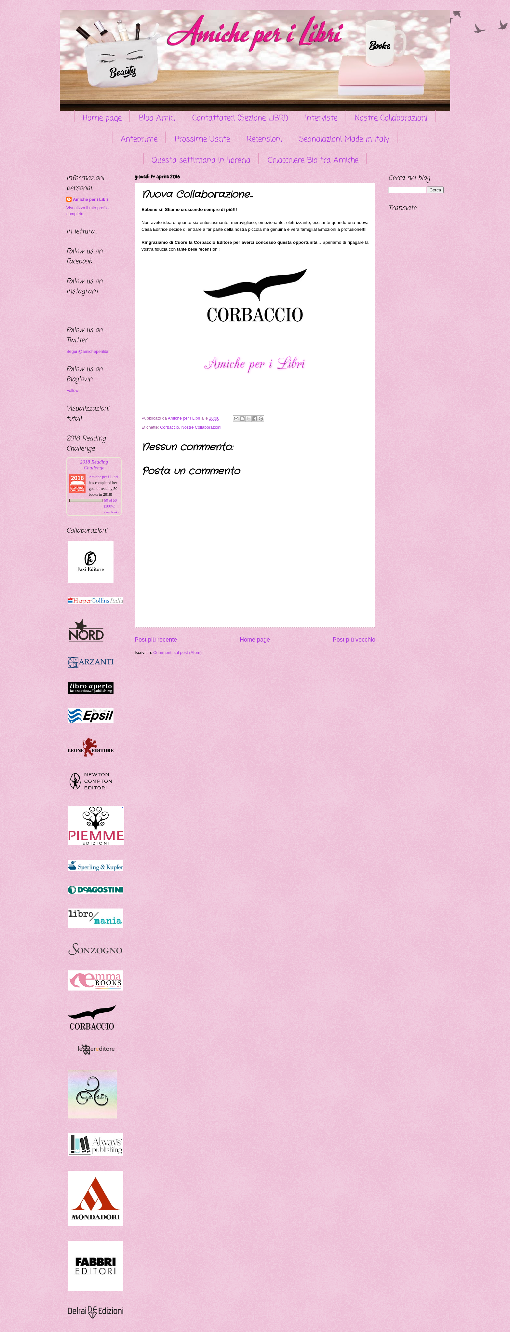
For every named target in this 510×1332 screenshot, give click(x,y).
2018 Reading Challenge (94, 464)
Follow (72, 390)
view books (111, 512)
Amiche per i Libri (90, 199)
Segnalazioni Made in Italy (344, 139)
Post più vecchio (354, 639)
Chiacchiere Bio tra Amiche (313, 161)
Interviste (321, 118)
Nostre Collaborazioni (391, 118)
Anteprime (139, 139)
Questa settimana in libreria (201, 161)
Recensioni (264, 139)
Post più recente (156, 639)
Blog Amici (157, 118)
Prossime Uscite (202, 139)
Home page (102, 118)
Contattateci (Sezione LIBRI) (240, 118)
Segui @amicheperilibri (88, 351)
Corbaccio (169, 427)
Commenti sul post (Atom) (177, 652)
